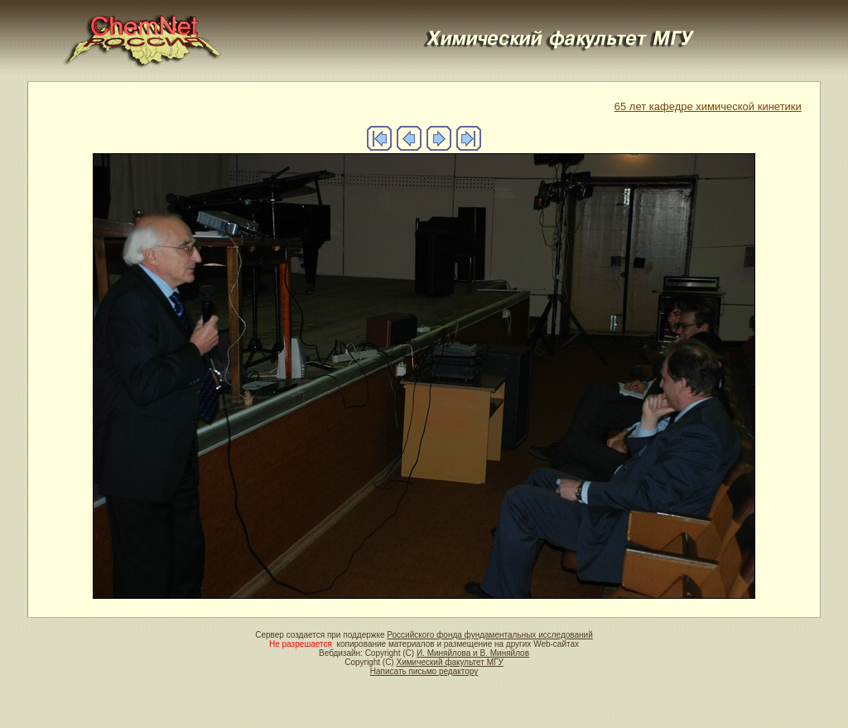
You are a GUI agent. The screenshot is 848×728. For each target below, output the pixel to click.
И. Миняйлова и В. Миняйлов (473, 653)
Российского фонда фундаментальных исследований (489, 634)
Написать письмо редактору (424, 671)
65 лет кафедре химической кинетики (708, 106)
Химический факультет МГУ (449, 662)
